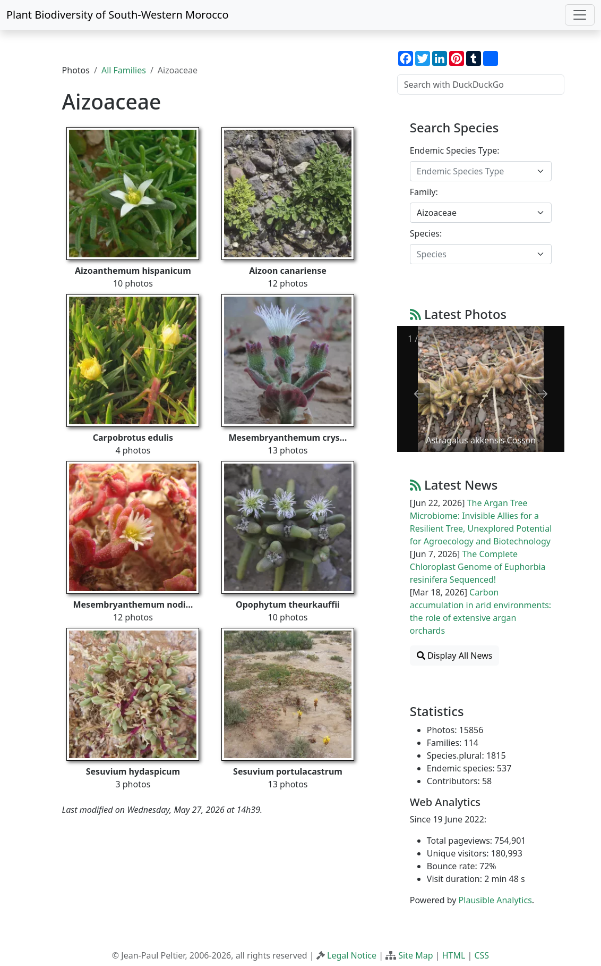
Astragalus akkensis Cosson (481, 440)
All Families (123, 70)
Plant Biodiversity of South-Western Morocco (117, 14)
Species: (426, 233)
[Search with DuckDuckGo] (481, 84)
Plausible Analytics (495, 900)
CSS (481, 955)
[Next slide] (542, 393)
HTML (454, 955)
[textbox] (475, 171)
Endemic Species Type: (455, 150)
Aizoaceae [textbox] (437, 213)
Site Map (415, 955)
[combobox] (481, 171)
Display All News (455, 655)
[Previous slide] (419, 393)
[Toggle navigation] (580, 15)
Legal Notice (351, 955)
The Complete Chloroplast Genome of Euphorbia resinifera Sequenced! (478, 566)
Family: (424, 192)
